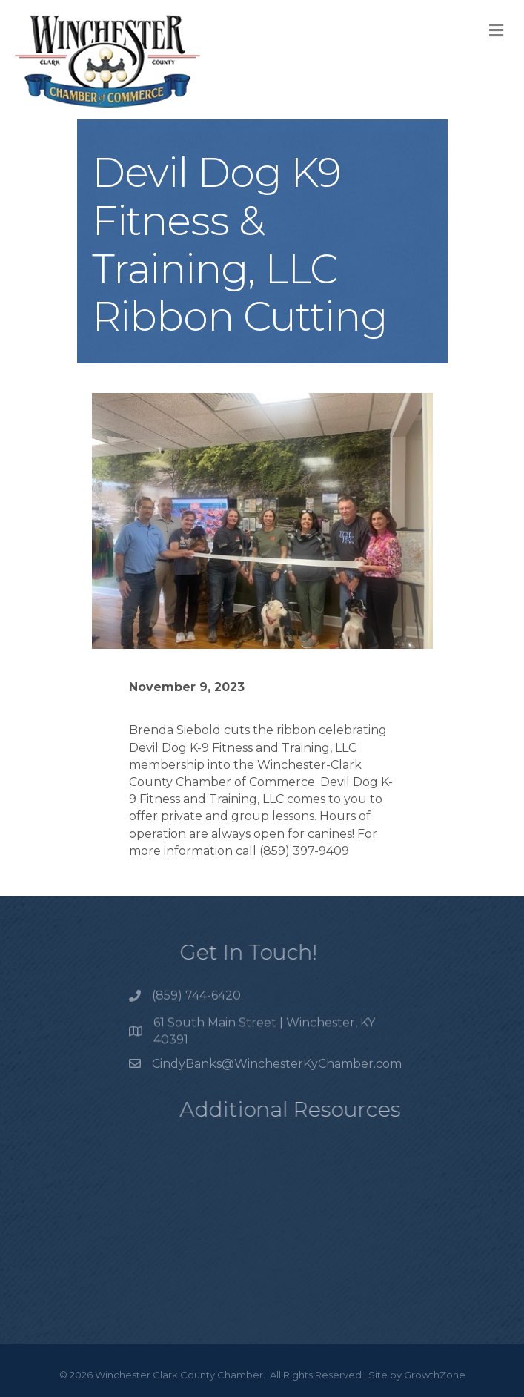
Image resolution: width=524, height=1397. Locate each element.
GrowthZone (434, 1375)
